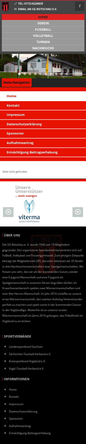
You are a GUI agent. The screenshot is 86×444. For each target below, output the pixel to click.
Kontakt (14, 396)
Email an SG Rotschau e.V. (35, 9)
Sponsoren (16, 418)
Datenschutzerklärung (23, 411)
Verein (43, 23)
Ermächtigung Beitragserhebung (30, 433)
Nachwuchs (43, 48)
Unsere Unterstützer (29, 190)
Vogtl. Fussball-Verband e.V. (26, 368)
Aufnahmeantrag (20, 426)
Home (13, 389)
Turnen (43, 42)
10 (67, 74)
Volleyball (43, 36)
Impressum (16, 404)
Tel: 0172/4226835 (28, 3)
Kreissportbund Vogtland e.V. (27, 361)
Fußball (43, 29)
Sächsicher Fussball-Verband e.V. (30, 354)
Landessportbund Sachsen (26, 346)
